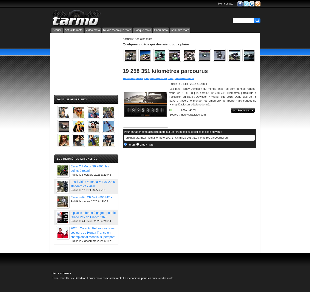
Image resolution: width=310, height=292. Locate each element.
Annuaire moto (180, 30)
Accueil (57, 30)
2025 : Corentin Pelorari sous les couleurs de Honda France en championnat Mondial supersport (93, 233)
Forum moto (94, 278)
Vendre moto (165, 278)
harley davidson (160, 78)
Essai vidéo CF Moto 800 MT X (92, 197)
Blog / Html (146, 144)
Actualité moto (73, 30)
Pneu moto (161, 30)
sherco (178, 78)
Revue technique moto (117, 30)
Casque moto (142, 30)
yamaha (126, 78)
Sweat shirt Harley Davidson (69, 278)
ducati (132, 78)
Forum (131, 144)
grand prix (148, 78)
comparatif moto (112, 278)
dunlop (171, 78)
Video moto (93, 30)
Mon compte (225, 3)
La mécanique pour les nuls (140, 278)
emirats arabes (187, 78)
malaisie (139, 78)
